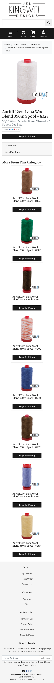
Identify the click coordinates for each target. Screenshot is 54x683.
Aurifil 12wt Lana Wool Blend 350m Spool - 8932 (27, 446)
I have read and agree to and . (27, 663)
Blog (27, 604)
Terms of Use (27, 618)
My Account (27, 573)
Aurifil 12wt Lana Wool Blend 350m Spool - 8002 (27, 347)
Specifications (12, 152)
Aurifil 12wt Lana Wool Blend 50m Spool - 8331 (26, 298)
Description (11, 145)
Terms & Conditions (40, 662)
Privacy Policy (27, 624)
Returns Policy (27, 629)
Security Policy (27, 635)
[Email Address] (20, 657)
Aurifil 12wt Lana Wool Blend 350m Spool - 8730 (27, 396)
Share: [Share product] (10, 129)
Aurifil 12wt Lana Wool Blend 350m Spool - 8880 (27, 249)
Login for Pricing (27, 136)
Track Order (27, 579)
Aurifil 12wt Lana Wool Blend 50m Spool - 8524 (26, 495)
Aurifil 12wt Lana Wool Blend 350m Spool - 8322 (26, 199)
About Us (27, 599)
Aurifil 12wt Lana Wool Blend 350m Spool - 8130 (27, 544)
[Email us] (23, 671)
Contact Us (27, 584)
